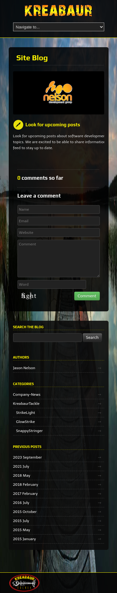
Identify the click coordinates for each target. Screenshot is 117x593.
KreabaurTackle (26, 403)
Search (92, 337)
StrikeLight (25, 412)
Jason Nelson (24, 368)
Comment (58, 258)
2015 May (21, 530)
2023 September (27, 457)
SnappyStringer (29, 431)
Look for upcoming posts (53, 124)
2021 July (21, 466)
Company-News (27, 394)
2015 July (21, 521)
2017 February (25, 493)
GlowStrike (25, 422)
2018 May (21, 475)
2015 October (25, 512)
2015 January (24, 539)
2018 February (25, 484)
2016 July (21, 502)
